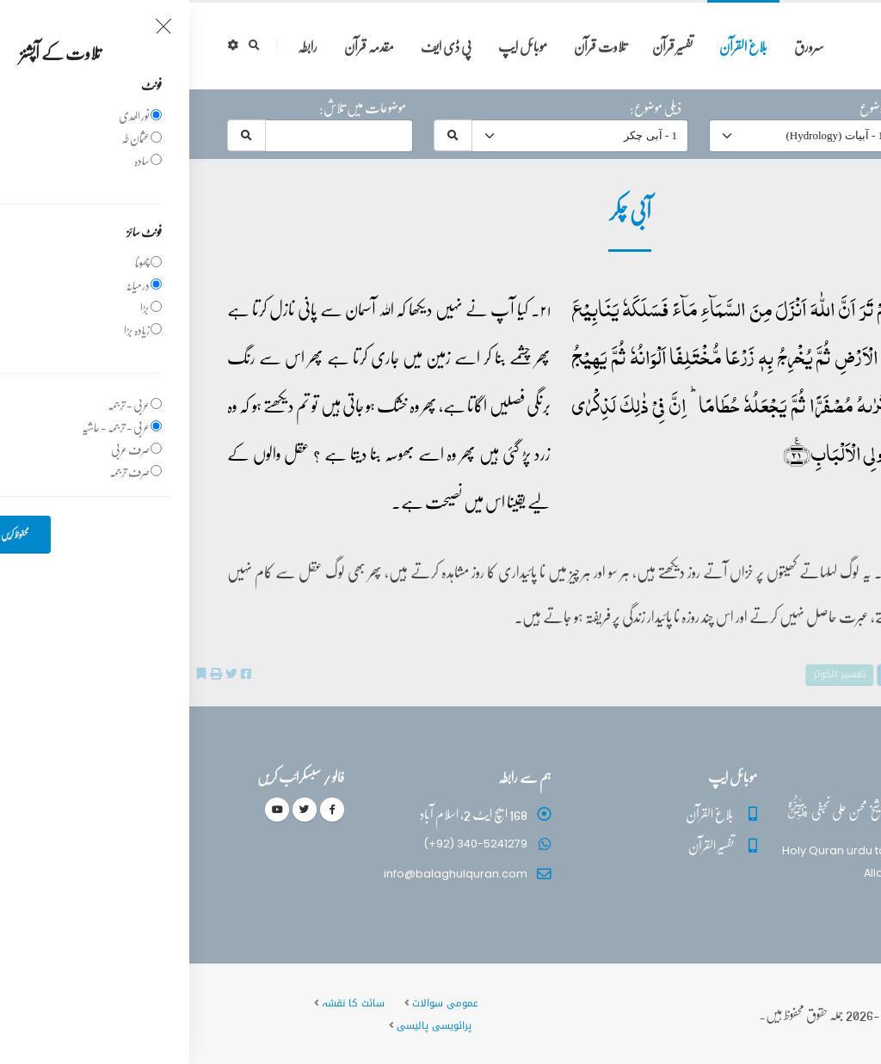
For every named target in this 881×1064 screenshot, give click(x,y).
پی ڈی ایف (256, 46)
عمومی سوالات (256, 1003)
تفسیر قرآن (483, 46)
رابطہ (118, 46)
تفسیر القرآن (522, 845)
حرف (824, 107)
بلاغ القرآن (554, 46)
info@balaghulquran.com (266, 873)
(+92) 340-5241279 (286, 843)
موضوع (684, 107)
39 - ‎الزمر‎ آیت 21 (784, 306)
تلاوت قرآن (411, 46)
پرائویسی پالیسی (244, 1025)
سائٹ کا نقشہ (163, 1003)
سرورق (620, 46)
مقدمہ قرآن (180, 46)
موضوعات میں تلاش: (173, 107)
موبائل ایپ (333, 46)
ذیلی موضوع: (466, 107)
